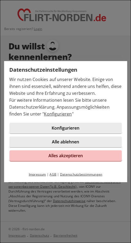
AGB (52, 174)
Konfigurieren (58, 114)
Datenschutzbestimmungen (81, 174)
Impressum (37, 174)
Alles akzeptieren (65, 156)
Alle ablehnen (65, 142)
